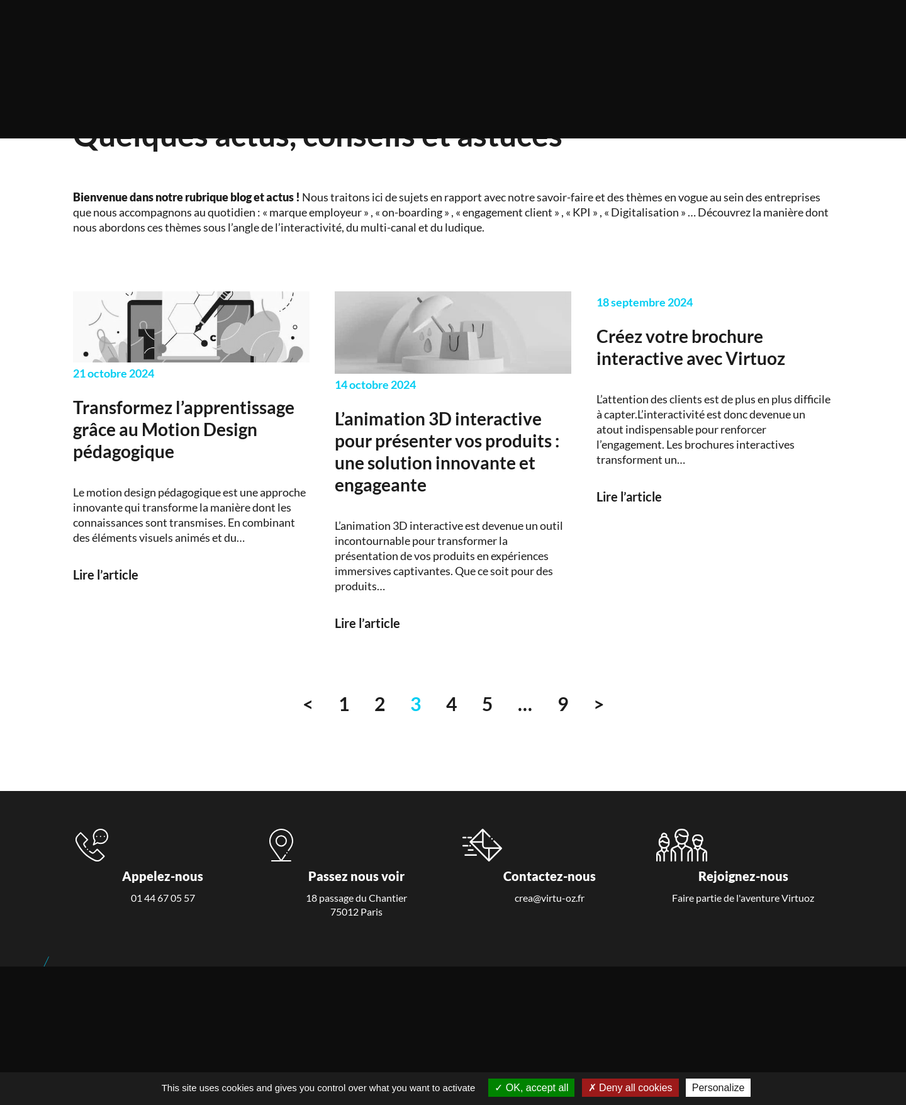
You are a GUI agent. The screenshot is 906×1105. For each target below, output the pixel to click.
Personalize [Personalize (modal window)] (718, 1087)
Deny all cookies (630, 1087)
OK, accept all (531, 1087)
